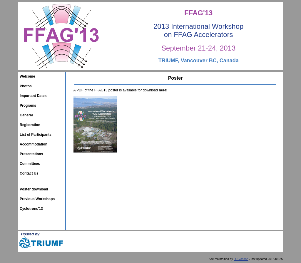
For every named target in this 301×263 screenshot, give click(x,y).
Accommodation (33, 144)
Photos (26, 86)
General (26, 115)
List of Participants (35, 135)
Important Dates (33, 96)
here (162, 90)
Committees (30, 164)
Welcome (27, 76)
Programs (28, 105)
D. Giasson (241, 259)
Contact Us (29, 173)
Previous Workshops (37, 199)
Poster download (34, 189)
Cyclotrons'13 (31, 209)
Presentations (31, 154)
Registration (30, 125)
